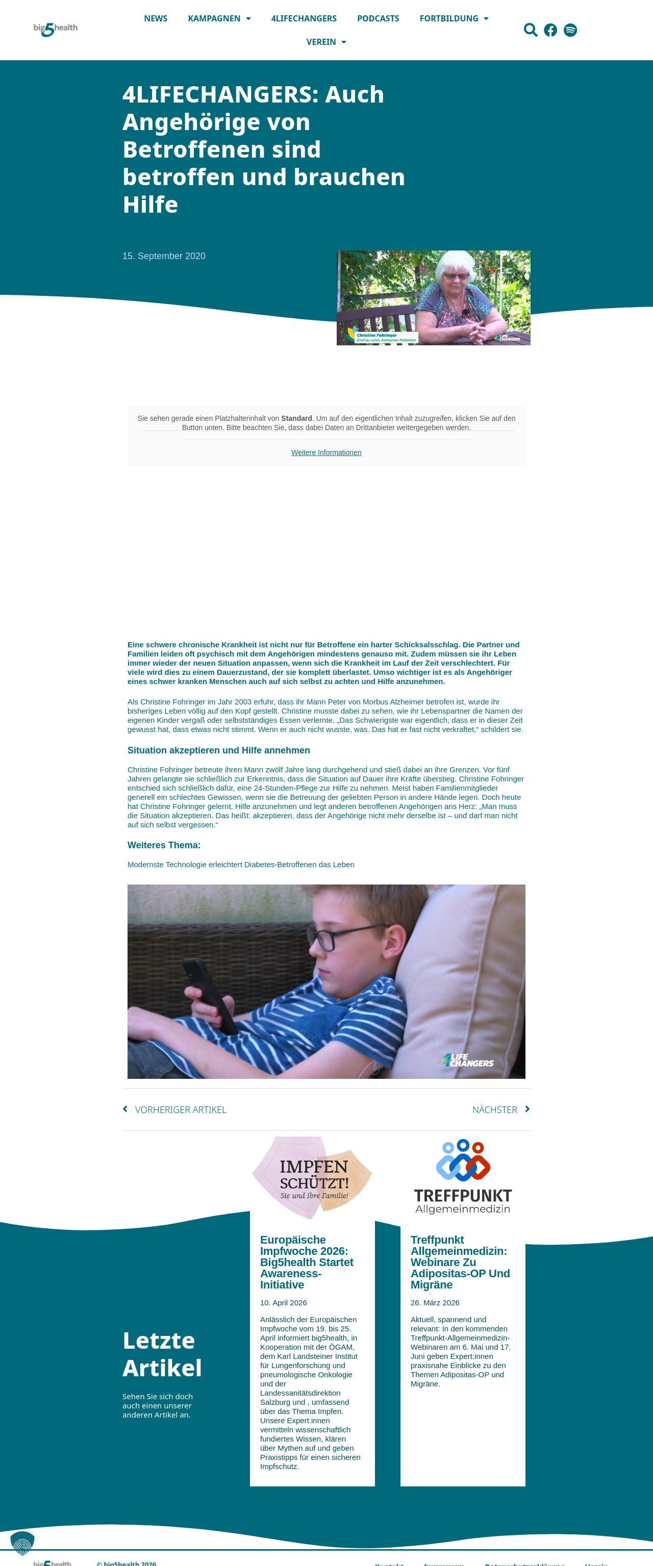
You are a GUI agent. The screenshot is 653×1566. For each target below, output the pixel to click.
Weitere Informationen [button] (326, 452)
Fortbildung (454, 18)
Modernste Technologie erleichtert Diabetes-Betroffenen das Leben (241, 864)
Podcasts (378, 18)
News (155, 18)
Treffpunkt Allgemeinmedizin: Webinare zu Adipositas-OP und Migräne (460, 1264)
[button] (22, 1543)
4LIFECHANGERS (304, 18)
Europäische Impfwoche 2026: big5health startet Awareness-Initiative (307, 1264)
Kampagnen (219, 18)
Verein (326, 42)
